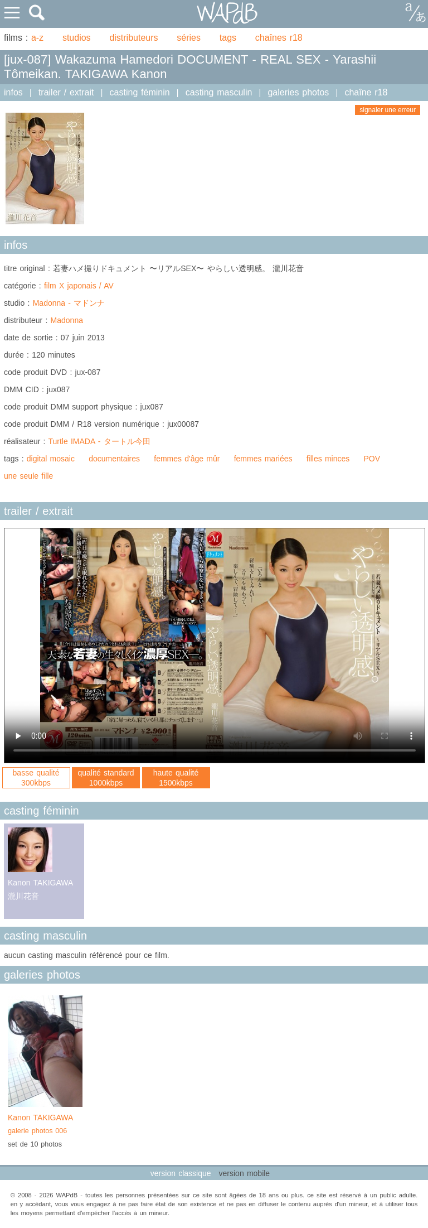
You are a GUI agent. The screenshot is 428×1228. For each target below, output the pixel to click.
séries (189, 37)
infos (13, 92)
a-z (37, 37)
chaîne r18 (365, 92)
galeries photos (298, 92)
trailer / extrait (66, 92)
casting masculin (219, 92)
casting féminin (140, 92)
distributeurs (133, 37)
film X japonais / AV (79, 285)
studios (76, 37)
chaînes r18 (279, 37)
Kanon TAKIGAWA (45, 1125)
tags (228, 37)
